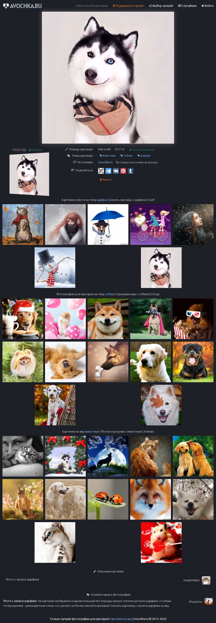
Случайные (187, 5)
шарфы (102, 200)
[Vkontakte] (116, 170)
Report (105, 179)
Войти (208, 5)
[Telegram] (108, 170)
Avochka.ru (105, 162)
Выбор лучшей (161, 5)
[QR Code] (101, 170)
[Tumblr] (131, 170)
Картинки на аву (121, 619)
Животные (108, 155)
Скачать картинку (142, 149)
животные (92, 431)
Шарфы (144, 155)
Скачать (35, 149)
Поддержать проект (128, 5)
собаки (110, 294)
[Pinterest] (123, 170)
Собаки (127, 155)
